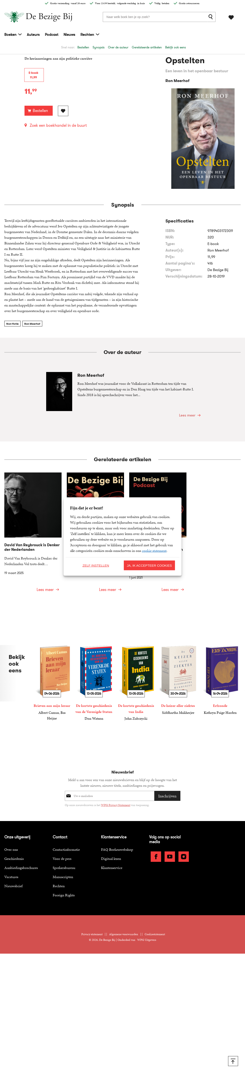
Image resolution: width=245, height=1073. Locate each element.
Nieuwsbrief (13, 886)
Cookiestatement (155, 934)
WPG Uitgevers (146, 940)
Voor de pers (62, 858)
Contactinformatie (66, 849)
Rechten (87, 34)
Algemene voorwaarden (123, 934)
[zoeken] (211, 17)
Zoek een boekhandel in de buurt (58, 125)
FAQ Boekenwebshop (117, 849)
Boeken (10, 34)
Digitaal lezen (111, 858)
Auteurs (33, 34)
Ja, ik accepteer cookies (149, 565)
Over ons (11, 849)
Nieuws (69, 34)
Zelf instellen (95, 565)
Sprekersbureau (64, 867)
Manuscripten (63, 876)
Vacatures (11, 876)
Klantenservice (111, 867)
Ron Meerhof (32, 324)
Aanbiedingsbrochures (21, 867)
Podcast (51, 34)
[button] (235, 459)
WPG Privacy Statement (115, 805)
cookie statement (154, 550)
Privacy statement (92, 934)
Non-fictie (12, 324)
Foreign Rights (64, 895)
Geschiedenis (14, 858)
